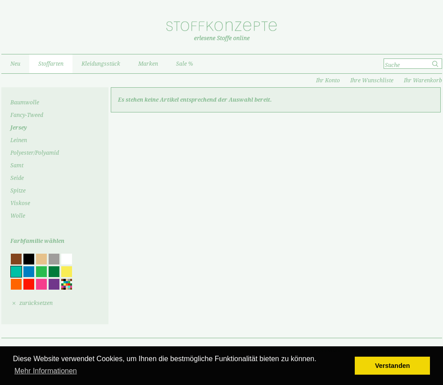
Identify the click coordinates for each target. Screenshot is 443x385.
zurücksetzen (36, 303)
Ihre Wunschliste (371, 80)
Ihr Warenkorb (423, 80)
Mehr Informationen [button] (45, 371)
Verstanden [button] (392, 365)
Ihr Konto (328, 80)
